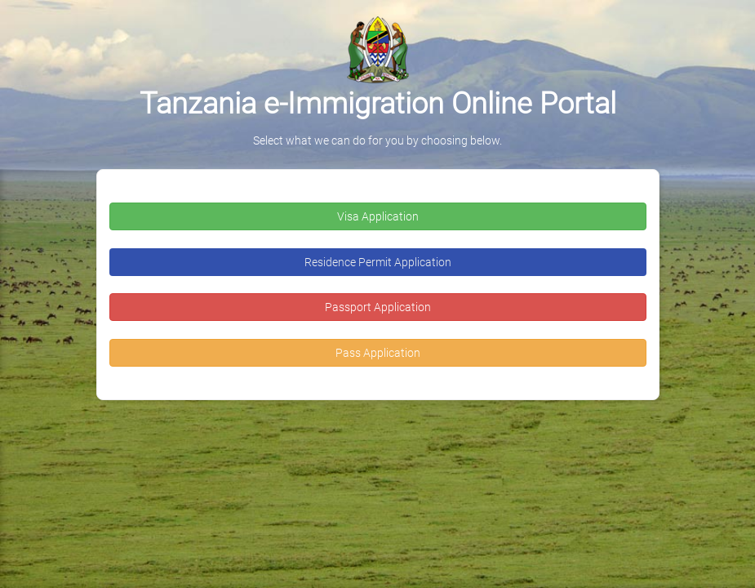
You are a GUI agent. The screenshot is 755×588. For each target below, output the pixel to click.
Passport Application (378, 307)
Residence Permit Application (377, 262)
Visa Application (378, 216)
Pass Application (377, 352)
